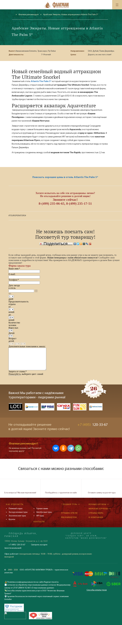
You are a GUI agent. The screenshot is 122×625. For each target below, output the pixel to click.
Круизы (12, 519)
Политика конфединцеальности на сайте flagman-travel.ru (33, 582)
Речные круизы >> (99, 504)
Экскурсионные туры (18, 512)
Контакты (39, 522)
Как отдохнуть (14, 504)
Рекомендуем (69, 517)
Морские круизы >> (100, 509)
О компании (96, 517)
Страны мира (96, 513)
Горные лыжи (42, 509)
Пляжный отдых (15, 509)
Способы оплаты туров (97, 590)
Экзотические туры (17, 516)
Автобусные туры (44, 512)
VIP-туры (40, 516)
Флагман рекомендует (29, 15)
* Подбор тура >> (70, 504)
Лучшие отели (69, 513)
